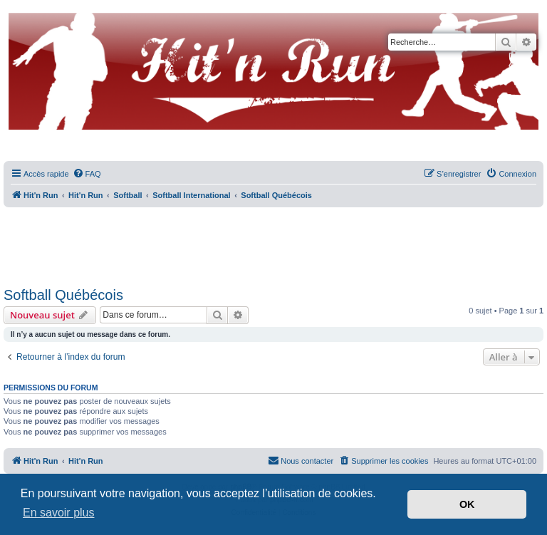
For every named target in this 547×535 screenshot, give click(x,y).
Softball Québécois (63, 295)
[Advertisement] (273, 242)
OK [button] (467, 504)
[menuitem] (87, 173)
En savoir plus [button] (59, 513)
